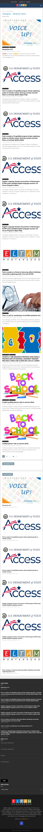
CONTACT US (22, 2)
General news (12, 47)
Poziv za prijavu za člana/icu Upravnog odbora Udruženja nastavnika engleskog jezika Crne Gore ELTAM (21, 273)
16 (13, 456)
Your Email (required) (21, 750)
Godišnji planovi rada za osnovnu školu (15, 444)
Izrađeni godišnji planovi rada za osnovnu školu (18, 402)
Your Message (21, 762)
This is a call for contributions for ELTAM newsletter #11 (21, 315)
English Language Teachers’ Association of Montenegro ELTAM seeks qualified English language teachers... (21, 604)
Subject (21, 756)
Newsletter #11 (7, 49)
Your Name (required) (21, 744)
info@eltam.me (24, 819)
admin (5, 51)
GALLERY (28, 2)
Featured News (6, 47)
